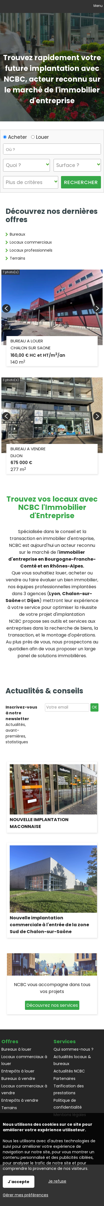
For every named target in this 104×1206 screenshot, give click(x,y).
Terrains (17, 258)
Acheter (15, 137)
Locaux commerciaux (31, 242)
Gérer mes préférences (25, 1195)
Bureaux (17, 234)
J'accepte (18, 1181)
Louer (40, 137)
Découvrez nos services (52, 1005)
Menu (98, 5)
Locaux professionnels (31, 250)
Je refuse (57, 1181)
